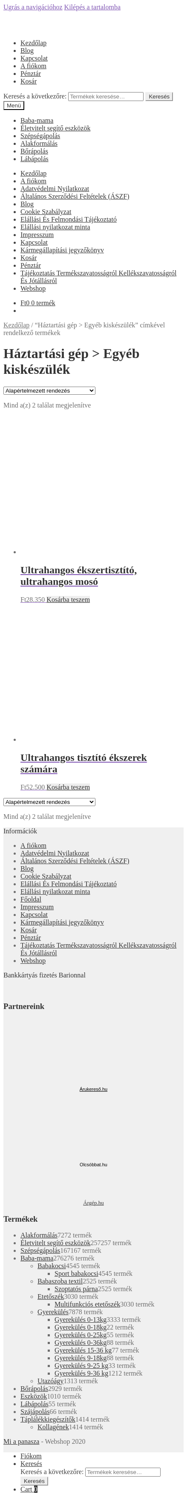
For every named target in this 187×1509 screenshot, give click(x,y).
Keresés (159, 96)
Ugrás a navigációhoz (33, 7)
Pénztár (30, 73)
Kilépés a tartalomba (92, 7)
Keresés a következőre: (34, 96)
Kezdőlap (33, 42)
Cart (28, 1489)
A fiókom (33, 65)
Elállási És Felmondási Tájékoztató (68, 219)
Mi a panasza (21, 1441)
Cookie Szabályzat (46, 211)
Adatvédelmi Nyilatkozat (54, 188)
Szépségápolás (40, 135)
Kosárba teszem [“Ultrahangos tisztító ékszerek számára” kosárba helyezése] (68, 787)
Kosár (28, 81)
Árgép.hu (93, 1203)
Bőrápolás (34, 151)
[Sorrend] (49, 391)
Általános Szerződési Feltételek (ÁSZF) (74, 196)
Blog (27, 50)
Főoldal (30, 899)
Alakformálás (39, 143)
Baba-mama (36, 120)
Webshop (33, 288)
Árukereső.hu (93, 1089)
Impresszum (37, 234)
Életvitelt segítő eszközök (55, 128)
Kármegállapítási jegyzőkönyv (62, 250)
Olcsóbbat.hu (93, 1164)
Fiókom (31, 1456)
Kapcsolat (34, 58)
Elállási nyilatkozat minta (55, 227)
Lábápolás (34, 158)
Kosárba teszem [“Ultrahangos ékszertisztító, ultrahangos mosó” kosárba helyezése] (68, 599)
